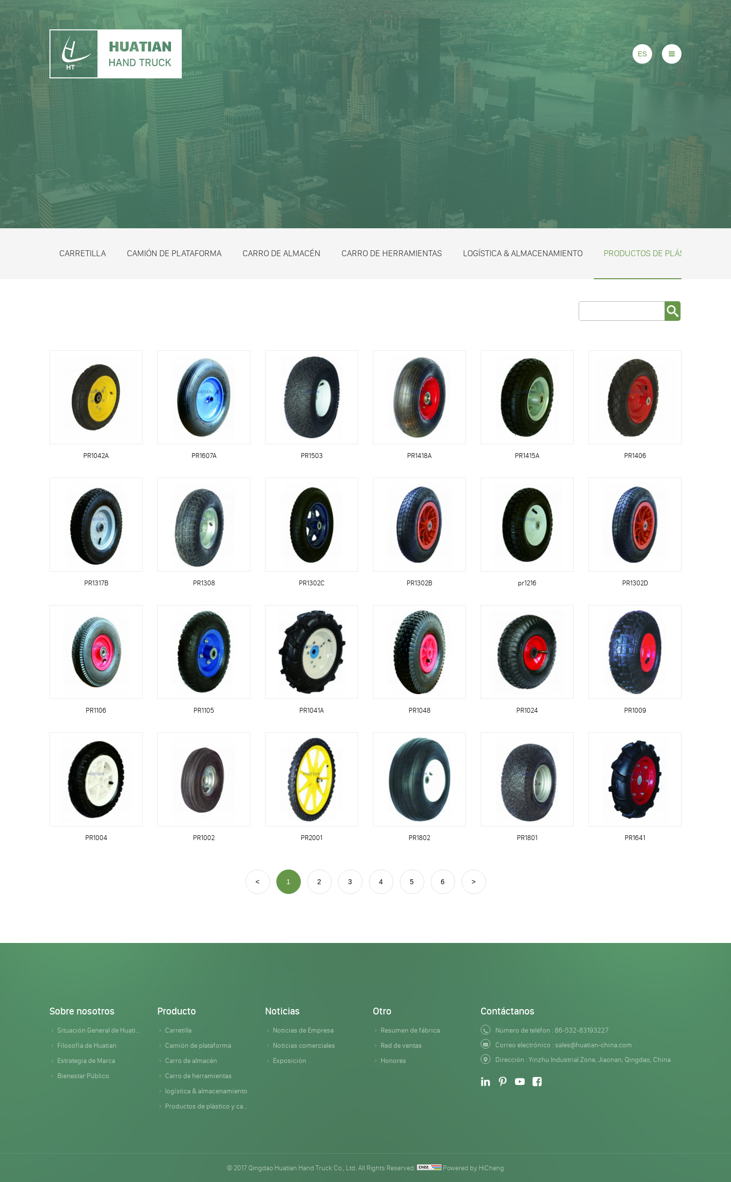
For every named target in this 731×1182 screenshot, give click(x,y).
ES (642, 54)
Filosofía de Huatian (87, 1045)
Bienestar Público (83, 1075)
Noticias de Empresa (303, 1030)
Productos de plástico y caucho (207, 1106)
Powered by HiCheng (473, 1167)
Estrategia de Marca (86, 1060)
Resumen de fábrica (410, 1030)
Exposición (289, 1060)
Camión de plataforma (174, 253)
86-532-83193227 (582, 1030)
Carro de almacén (281, 253)
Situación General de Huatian (100, 1030)
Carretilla (82, 253)
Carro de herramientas (391, 253)
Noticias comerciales (304, 1045)
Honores (393, 1060)
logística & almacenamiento (523, 253)
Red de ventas (401, 1045)
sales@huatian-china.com (593, 1044)
